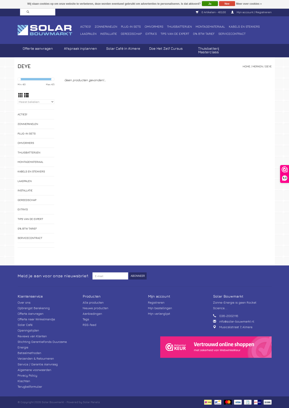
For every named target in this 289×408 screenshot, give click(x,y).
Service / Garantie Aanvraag (38, 364)
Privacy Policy (27, 375)
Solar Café (25, 325)
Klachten (24, 381)
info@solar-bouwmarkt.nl (236, 321)
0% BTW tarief (204, 33)
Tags (86, 319)
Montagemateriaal (210, 26)
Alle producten (93, 302)
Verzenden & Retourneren (36, 358)
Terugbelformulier (30, 386)
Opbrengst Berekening (34, 308)
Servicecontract (232, 33)
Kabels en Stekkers (244, 26)
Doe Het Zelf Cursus (166, 48)
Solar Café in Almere (123, 48)
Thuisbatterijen (179, 26)
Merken (257, 66)
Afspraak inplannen (80, 48)
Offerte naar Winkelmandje (36, 319)
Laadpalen (88, 33)
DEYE (268, 66)
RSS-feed (89, 325)
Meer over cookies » (249, 3)
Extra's (151, 33)
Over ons (24, 302)
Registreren (156, 302)
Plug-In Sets (131, 26)
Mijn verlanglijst (159, 313)
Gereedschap (131, 33)
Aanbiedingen (92, 313)
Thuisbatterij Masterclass (208, 50)
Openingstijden (28, 330)
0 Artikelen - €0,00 (211, 12)
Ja (209, 3)
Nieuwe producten (95, 308)
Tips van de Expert (175, 33)
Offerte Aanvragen (30, 313)
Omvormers (154, 26)
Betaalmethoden (29, 353)
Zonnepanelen (106, 26)
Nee (227, 3)
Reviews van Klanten (32, 336)
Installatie (108, 33)
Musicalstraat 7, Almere (235, 327)
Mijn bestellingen (160, 308)
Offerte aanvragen (38, 48)
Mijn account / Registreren (251, 12)
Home (246, 66)
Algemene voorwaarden (34, 370)
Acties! (85, 26)
